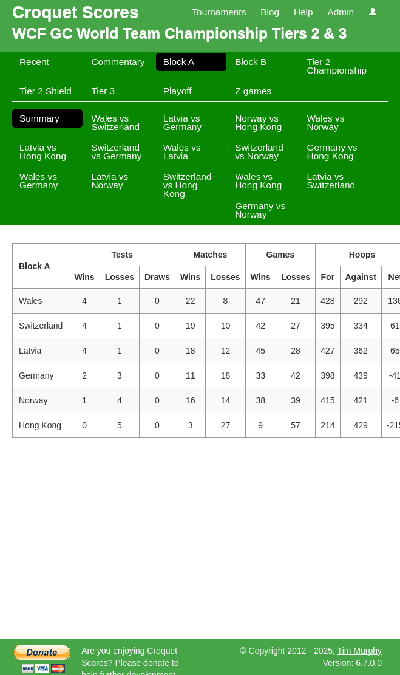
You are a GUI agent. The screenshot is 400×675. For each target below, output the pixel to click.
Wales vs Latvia (182, 151)
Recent (34, 62)
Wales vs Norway (326, 122)
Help (303, 12)
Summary (39, 118)
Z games (253, 91)
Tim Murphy (359, 651)
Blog (269, 12)
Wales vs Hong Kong (258, 180)
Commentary (117, 62)
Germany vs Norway (260, 209)
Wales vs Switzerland (115, 122)
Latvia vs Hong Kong (42, 151)
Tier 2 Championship (337, 66)
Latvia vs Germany (182, 122)
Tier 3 (103, 91)
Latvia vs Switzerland (331, 180)
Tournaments (219, 12)
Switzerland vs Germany (116, 151)
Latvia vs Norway (109, 180)
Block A (178, 62)
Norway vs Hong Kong (258, 122)
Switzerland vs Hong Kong (187, 185)
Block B (250, 62)
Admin (340, 12)
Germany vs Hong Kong (332, 151)
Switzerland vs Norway (259, 151)
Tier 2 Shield (45, 91)
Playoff (177, 91)
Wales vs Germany (38, 180)
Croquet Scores (75, 11)
